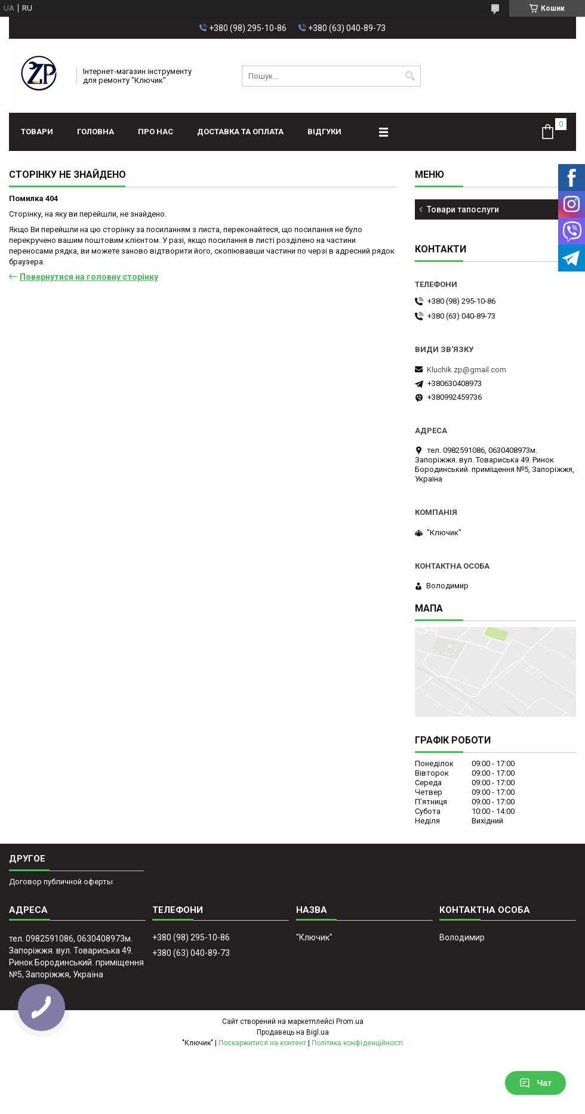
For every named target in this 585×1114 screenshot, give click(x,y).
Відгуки (324, 131)
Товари (37, 131)
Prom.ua (350, 1021)
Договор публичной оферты (61, 881)
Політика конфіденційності (357, 1043)
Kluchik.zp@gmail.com (466, 369)
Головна (95, 131)
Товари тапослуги (463, 209)
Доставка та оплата (240, 131)
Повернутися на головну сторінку (89, 277)
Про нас (155, 131)
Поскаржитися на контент (262, 1043)
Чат (535, 1083)
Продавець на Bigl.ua (293, 1032)
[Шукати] (410, 76)
